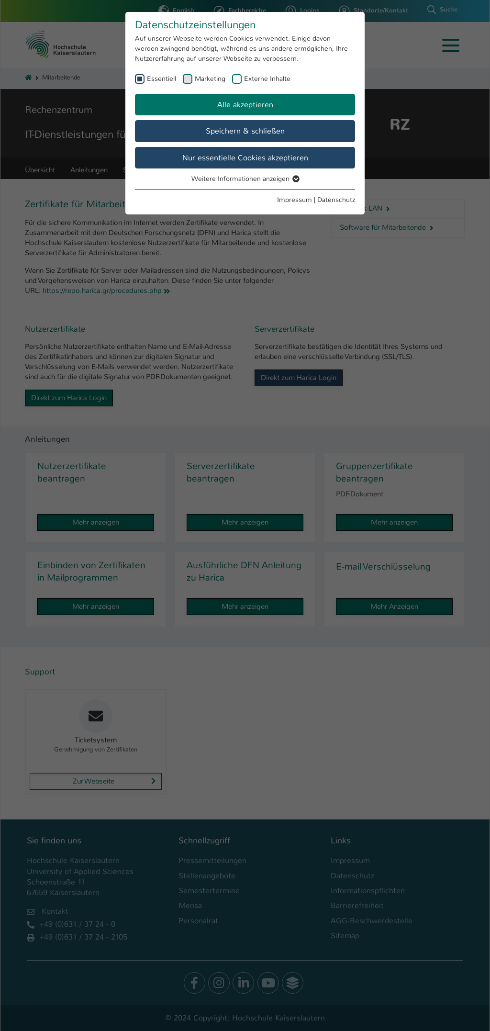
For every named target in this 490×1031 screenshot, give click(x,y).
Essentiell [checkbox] (161, 78)
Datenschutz (336, 199)
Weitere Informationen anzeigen (245, 178)
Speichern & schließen (245, 131)
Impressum (294, 199)
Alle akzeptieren (245, 105)
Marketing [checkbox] (210, 78)
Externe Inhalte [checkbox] (267, 78)
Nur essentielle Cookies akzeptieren (245, 158)
